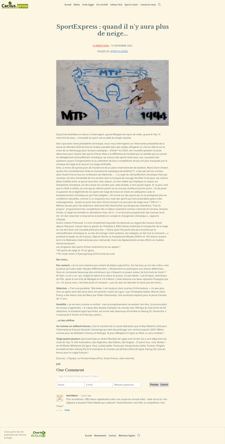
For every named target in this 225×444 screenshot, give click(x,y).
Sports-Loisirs (131, 4)
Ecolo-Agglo (88, 4)
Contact (112, 435)
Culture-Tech (116, 4)
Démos (77, 4)
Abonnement (100, 435)
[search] (159, 4)
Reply (67, 410)
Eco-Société (102, 4)
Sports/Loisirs (119, 51)
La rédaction (101, 45)
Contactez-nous (148, 4)
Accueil (68, 4)
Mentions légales (127, 435)
